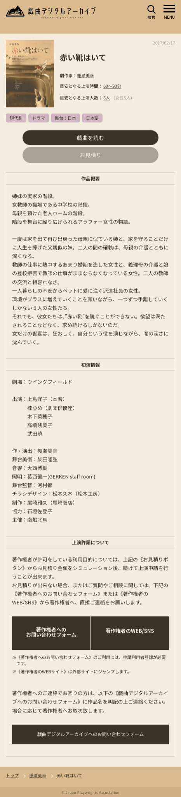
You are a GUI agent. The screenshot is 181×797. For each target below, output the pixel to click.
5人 (106, 98)
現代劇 (16, 118)
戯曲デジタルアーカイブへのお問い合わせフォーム (90, 734)
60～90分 (112, 86)
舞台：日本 (65, 118)
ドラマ (38, 118)
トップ (12, 775)
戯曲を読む (90, 138)
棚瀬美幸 (85, 75)
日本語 (92, 118)
